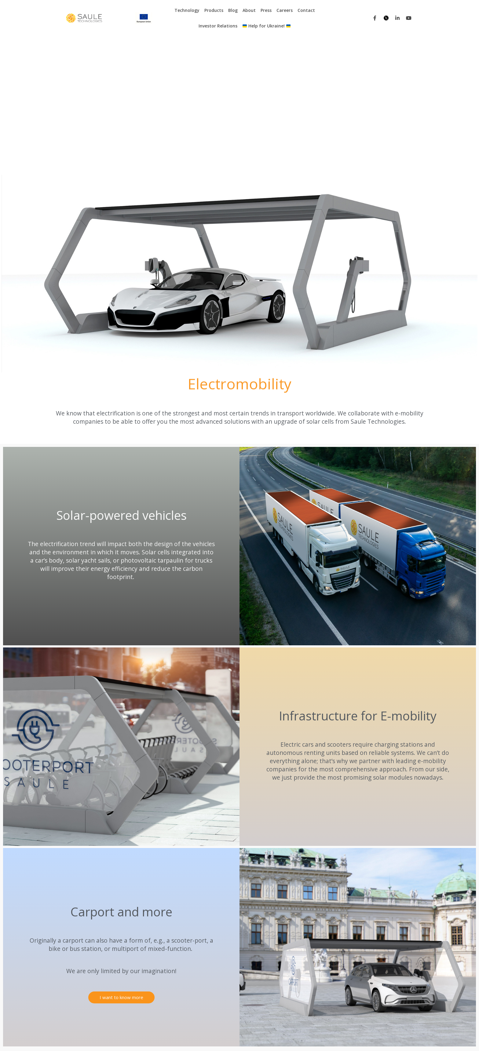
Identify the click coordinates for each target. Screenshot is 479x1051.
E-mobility (145, 963)
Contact (306, 10)
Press (266, 10)
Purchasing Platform (291, 1037)
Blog (233, 10)
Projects (258, 1037)
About (249, 10)
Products (213, 10)
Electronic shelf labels (226, 972)
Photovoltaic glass (223, 980)
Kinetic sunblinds (221, 955)
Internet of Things (152, 955)
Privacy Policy (349, 1037)
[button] (121, 860)
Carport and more (222, 963)
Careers (284, 10)
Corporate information (389, 1037)
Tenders (324, 1037)
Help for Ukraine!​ (267, 26)
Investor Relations (218, 26)
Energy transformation (227, 995)
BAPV (140, 980)
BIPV (139, 972)
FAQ (278, 972)
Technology (186, 10)
